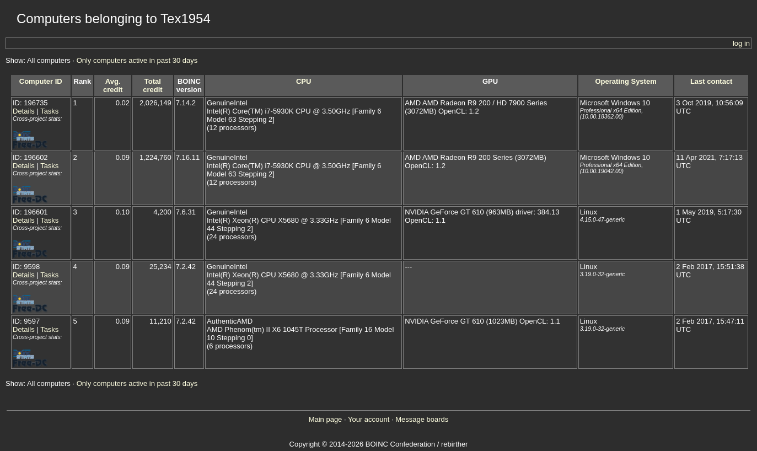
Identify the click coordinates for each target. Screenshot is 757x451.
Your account (368, 419)
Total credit (152, 85)
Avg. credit (112, 85)
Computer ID (40, 81)
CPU (303, 81)
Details (24, 111)
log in (741, 43)
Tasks (49, 111)
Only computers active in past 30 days (137, 60)
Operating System (625, 81)
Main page (325, 419)
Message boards (421, 419)
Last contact (711, 81)
